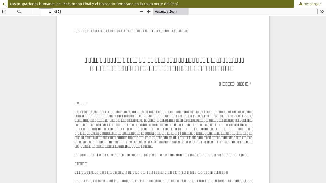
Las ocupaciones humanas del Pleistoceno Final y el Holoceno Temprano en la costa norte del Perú (94, 3)
